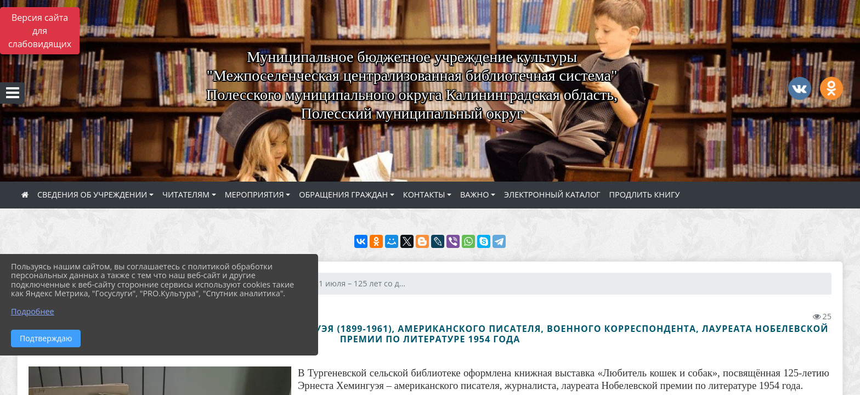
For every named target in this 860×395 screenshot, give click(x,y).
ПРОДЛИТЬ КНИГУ (644, 194)
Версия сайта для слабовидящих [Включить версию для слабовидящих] (39, 31)
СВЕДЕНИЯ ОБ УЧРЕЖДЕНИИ (92, 194)
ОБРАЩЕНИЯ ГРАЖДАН (343, 194)
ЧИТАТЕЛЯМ (186, 194)
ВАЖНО (474, 194)
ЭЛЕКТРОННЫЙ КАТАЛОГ (552, 194)
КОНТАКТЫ (424, 194)
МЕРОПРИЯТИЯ (254, 194)
